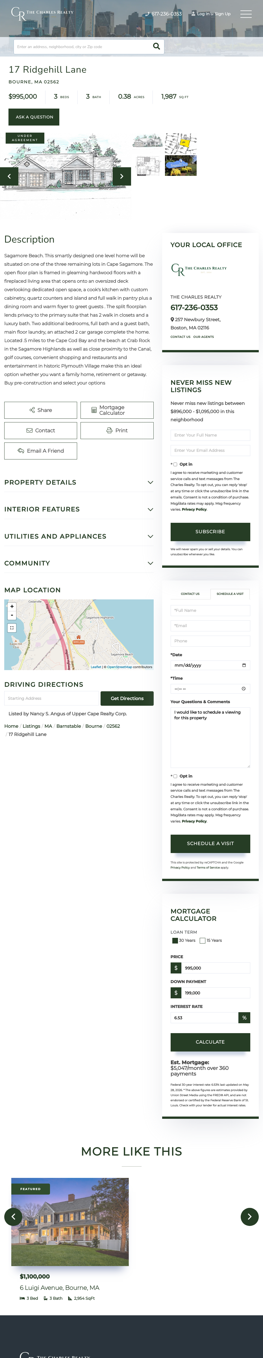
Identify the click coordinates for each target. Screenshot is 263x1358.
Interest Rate (187, 1006)
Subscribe (210, 531)
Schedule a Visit (230, 594)
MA (48, 726)
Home (11, 726)
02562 (113, 726)
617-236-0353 (194, 307)
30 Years (184, 940)
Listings (31, 726)
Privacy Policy (194, 510)
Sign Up (223, 13)
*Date (176, 654)
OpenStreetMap (119, 667)
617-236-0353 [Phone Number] (163, 14)
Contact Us (181, 337)
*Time (177, 678)
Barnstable (68, 726)
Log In (201, 13)
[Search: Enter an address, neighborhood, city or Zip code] (89, 46)
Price (177, 956)
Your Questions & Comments (200, 701)
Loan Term (184, 932)
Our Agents (203, 337)
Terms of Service (208, 867)
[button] (156, 46)
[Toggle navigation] (246, 14)
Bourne (93, 726)
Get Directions (127, 698)
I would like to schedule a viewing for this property (210, 737)
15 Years (211, 940)
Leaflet (96, 667)
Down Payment (188, 981)
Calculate (210, 1042)
